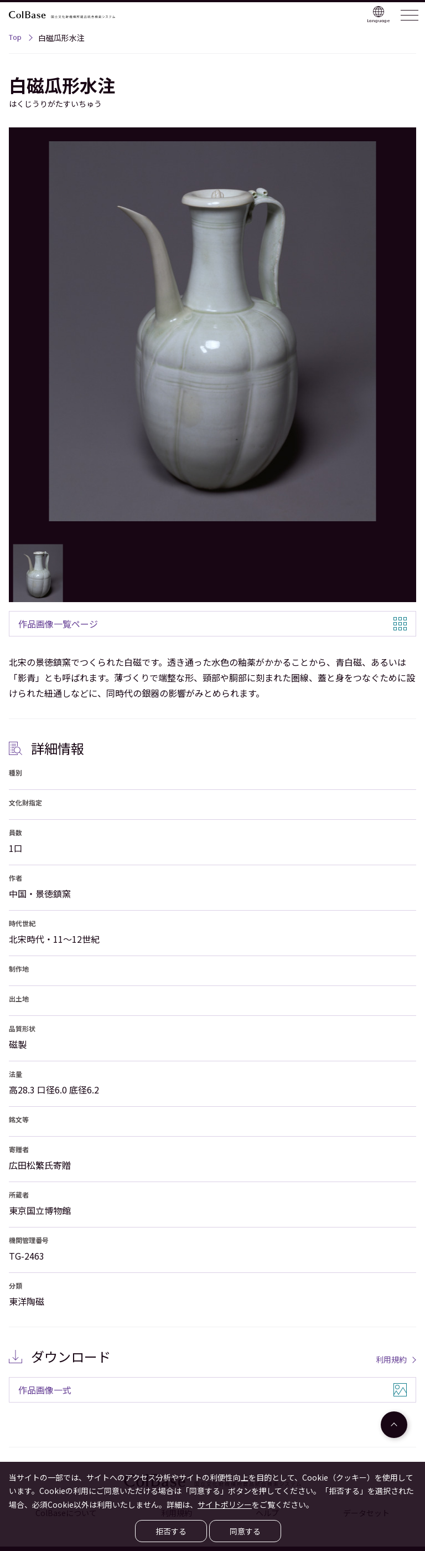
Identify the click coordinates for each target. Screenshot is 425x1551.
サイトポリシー (225, 1504)
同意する (245, 1531)
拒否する (171, 1531)
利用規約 (391, 1359)
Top (15, 38)
